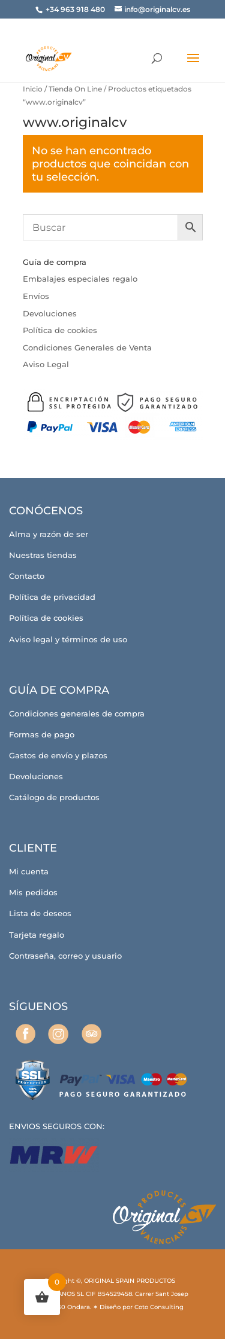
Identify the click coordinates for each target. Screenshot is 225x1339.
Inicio (33, 88)
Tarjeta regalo (36, 935)
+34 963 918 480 (76, 9)
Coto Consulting (159, 1307)
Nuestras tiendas (43, 555)
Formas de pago (41, 734)
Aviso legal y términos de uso (68, 639)
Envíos (36, 296)
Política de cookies (60, 330)
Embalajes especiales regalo (80, 278)
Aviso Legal (46, 364)
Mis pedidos (33, 892)
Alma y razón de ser (48, 534)
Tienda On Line (75, 88)
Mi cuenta (29, 871)
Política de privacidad (52, 597)
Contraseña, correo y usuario (65, 955)
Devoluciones (50, 313)
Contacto (26, 576)
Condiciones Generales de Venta (87, 347)
